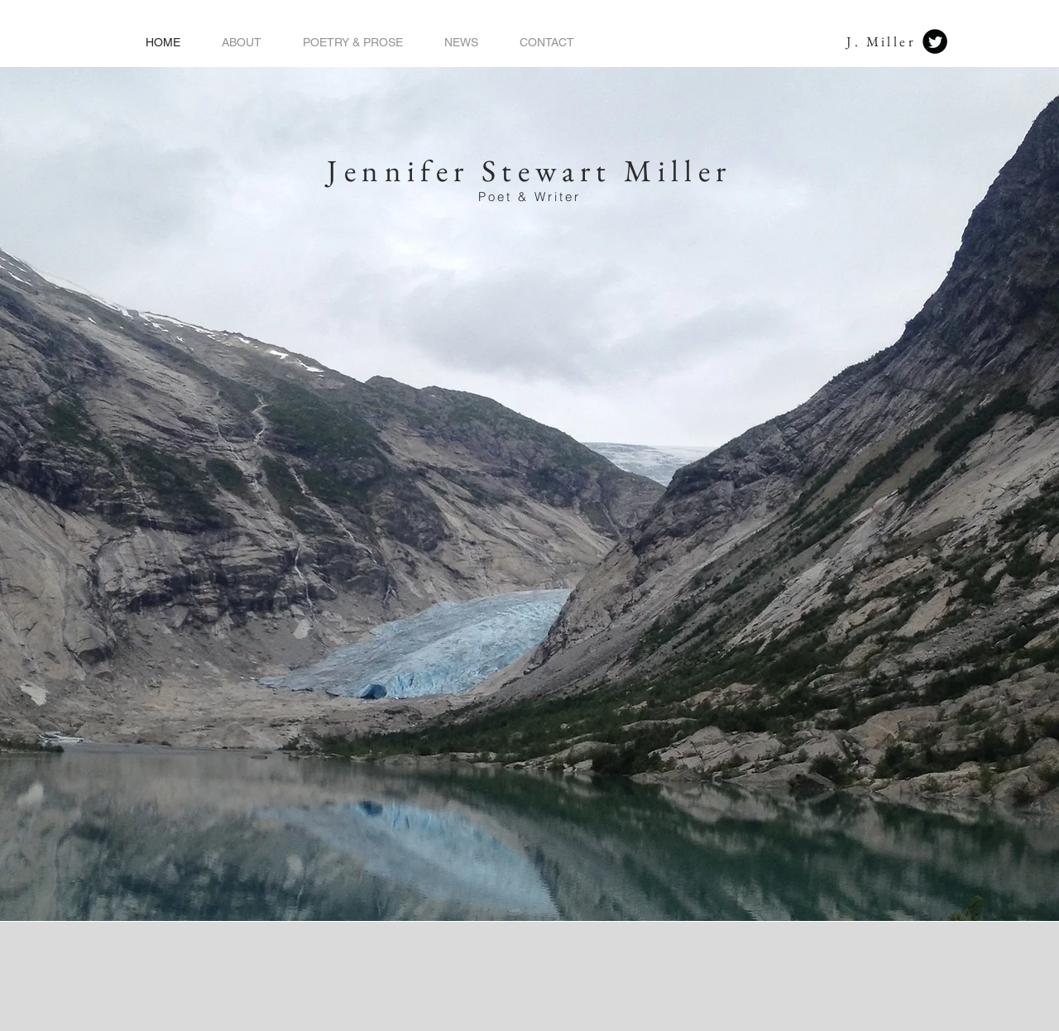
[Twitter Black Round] (934, 41)
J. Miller (881, 41)
